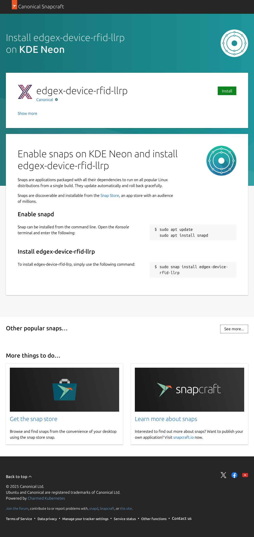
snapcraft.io (183, 437)
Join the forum (17, 508)
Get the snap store (33, 419)
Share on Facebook (234, 475)
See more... (234, 329)
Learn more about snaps (166, 419)
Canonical (45, 99)
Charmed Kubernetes (46, 498)
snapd (93, 508)
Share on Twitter (224, 475)
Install (227, 91)
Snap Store (110, 195)
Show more (27, 113)
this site (126, 508)
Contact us (181, 518)
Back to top (19, 476)
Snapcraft (107, 508)
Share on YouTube (245, 475)
